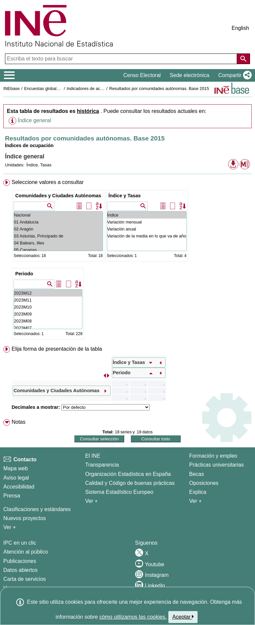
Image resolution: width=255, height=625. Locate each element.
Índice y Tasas (125, 195)
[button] (233, 75)
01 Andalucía (58, 222)
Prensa (11, 495)
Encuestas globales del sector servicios (61, 88)
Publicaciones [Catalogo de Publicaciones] (19, 561)
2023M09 (48, 314)
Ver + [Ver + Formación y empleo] (195, 501)
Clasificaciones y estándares (37, 509)
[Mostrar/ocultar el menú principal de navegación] (9, 75)
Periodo (24, 273)
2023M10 (48, 307)
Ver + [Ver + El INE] (91, 501)
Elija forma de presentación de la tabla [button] (57, 349)
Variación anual (146, 228)
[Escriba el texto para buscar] (121, 58)
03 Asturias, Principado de (58, 235)
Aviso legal (16, 478)
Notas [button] (19, 422)
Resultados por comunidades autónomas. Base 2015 (159, 88)
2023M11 (48, 300)
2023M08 (48, 320)
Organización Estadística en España (128, 474)
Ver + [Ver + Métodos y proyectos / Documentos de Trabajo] (9, 527)
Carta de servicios (24, 579)
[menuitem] (127, 261)
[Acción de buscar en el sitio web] (243, 58)
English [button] (240, 28)
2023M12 (48, 293)
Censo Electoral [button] (142, 75)
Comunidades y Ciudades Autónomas (58, 195)
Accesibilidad (18, 487)
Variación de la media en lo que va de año (146, 235)
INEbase (11, 88)
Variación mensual (146, 222)
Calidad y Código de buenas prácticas (130, 483)
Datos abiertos (20, 570)
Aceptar (183, 617)
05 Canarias (58, 249)
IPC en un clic (19, 543)
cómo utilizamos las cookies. (133, 617)
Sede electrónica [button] (189, 75)
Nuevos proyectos (24, 518)
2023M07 (48, 327)
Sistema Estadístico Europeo (119, 492)
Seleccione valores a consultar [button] (48, 182)
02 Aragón (58, 228)
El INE (92, 456)
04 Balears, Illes (58, 242)
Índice (146, 215)
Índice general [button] (34, 120)
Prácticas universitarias (216, 465)
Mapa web (15, 468)
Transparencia (102, 465)
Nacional (58, 215)
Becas (196, 474)
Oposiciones (203, 483)
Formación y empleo (213, 456)
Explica (198, 492)
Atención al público (25, 552)
